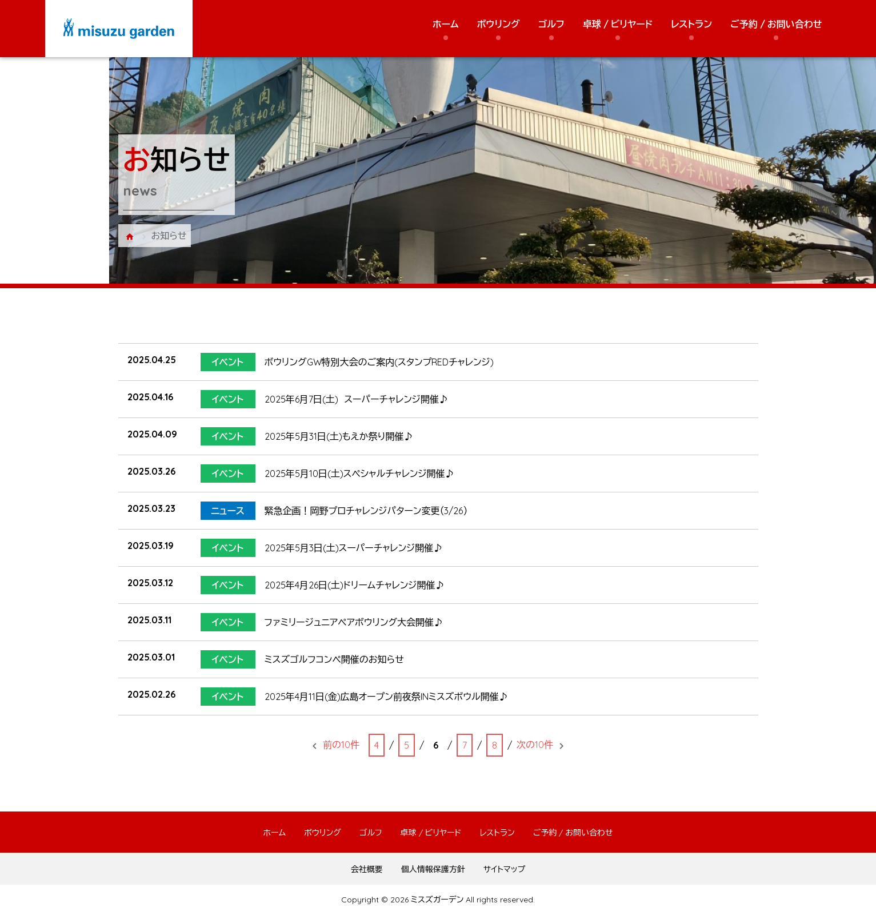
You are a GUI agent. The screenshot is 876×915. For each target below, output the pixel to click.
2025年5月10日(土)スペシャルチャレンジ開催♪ (359, 473)
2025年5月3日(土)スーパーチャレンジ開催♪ (354, 548)
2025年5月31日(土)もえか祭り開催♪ (339, 436)
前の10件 (341, 744)
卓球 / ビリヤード (618, 24)
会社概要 (367, 869)
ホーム (446, 24)
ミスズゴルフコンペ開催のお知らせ (334, 659)
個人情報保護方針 (433, 869)
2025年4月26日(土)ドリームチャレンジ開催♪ (355, 585)
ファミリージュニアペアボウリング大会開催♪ (354, 622)
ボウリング (498, 24)
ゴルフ (551, 24)
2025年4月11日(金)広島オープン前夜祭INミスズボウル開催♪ (386, 696)
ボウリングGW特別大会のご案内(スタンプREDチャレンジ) (379, 362)
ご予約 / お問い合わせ (776, 24)
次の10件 (535, 744)
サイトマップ (504, 869)
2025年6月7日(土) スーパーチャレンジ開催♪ (356, 399)
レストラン (691, 24)
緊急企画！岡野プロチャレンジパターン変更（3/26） (366, 510)
